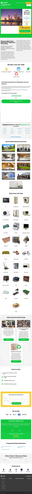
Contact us (24, 2)
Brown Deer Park (27, 131)
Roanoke (3, 487)
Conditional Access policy (28, 492)
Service (22, 2)
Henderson (3, 485)
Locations (19, 2)
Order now (28, 3)
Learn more (8, 339)
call (16, 96)
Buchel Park (12, 133)
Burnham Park (20, 133)
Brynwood (4, 133)
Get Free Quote (16, 403)
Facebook (30, 481)
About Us (17, 2)
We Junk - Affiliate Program (19, 478)
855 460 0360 (6, 5)
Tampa (2, 482)
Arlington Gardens (19, 128)
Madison (5, 459)
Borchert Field (4, 131)
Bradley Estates (12, 131)
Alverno (12, 128)
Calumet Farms (27, 133)
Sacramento (3, 481)
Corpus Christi (4, 486)
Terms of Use (24, 492)
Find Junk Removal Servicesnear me (16, 101)
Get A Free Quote (24, 31)
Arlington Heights (27, 128)
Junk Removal (3, 478)
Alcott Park (4, 128)
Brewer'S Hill (19, 131)
